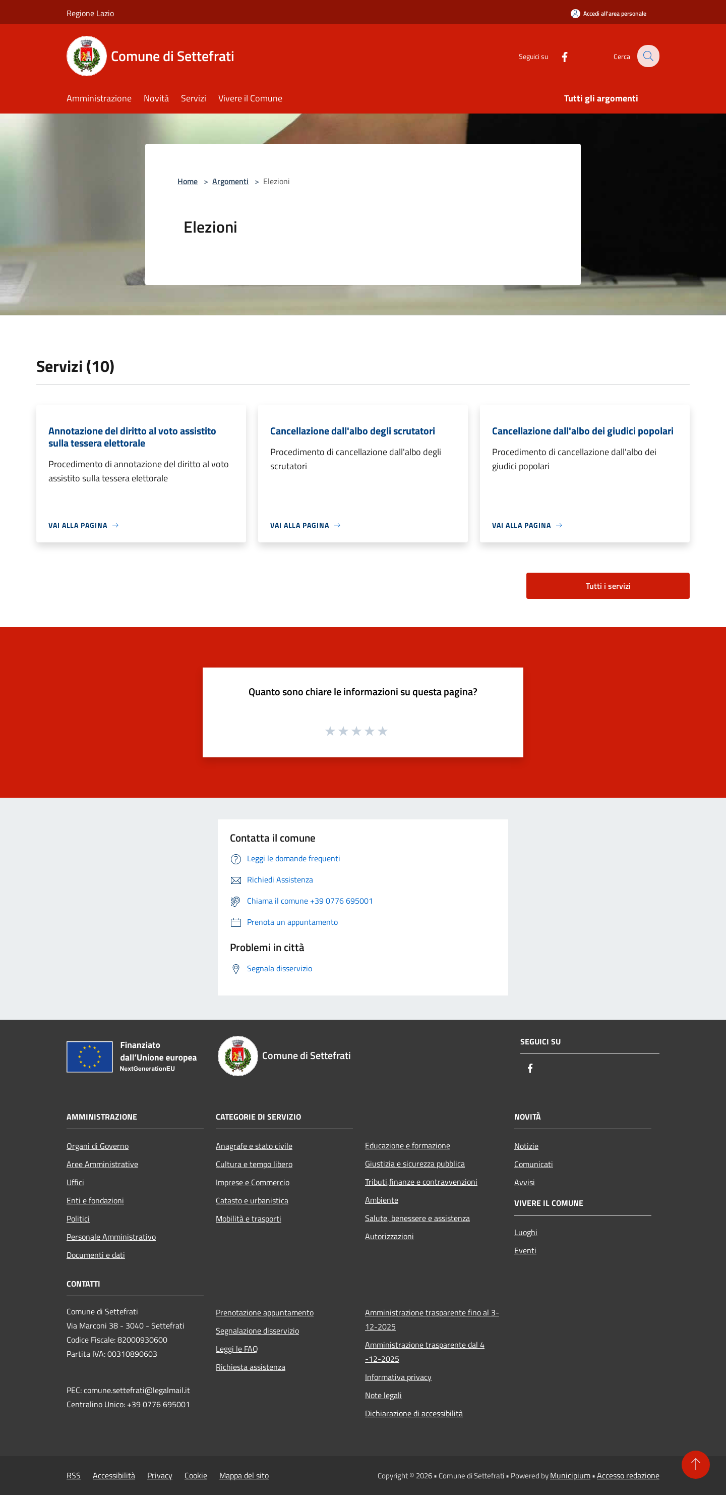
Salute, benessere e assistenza (417, 1218)
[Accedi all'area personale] (608, 13)
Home (187, 181)
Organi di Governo (98, 1146)
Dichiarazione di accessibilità (414, 1413)
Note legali (383, 1395)
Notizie (526, 1146)
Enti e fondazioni (95, 1200)
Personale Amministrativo (111, 1237)
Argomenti (230, 181)
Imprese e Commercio (252, 1182)
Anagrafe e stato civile (254, 1146)
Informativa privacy (398, 1377)
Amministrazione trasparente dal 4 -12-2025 (425, 1352)
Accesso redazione (628, 1475)
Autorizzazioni (389, 1236)
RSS (74, 1475)
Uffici (75, 1182)
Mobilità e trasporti (248, 1218)
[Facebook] (558, 56)
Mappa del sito (244, 1475)
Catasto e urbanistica (252, 1200)
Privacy (159, 1475)
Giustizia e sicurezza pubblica (415, 1163)
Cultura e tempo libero (254, 1164)
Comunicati (533, 1164)
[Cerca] (647, 56)
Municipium (570, 1475)
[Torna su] (696, 1465)
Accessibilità (114, 1475)
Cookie (196, 1475)
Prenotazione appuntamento (265, 1312)
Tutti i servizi (608, 586)
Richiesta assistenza (250, 1367)
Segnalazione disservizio (257, 1330)
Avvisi (524, 1182)
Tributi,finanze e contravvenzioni (421, 1182)
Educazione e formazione (407, 1145)
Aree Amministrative (102, 1164)
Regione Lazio (90, 13)
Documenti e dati (96, 1255)
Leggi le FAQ (237, 1349)
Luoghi (525, 1232)
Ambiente (381, 1200)
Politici (78, 1218)
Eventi (525, 1250)
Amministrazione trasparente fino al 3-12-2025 (432, 1319)
